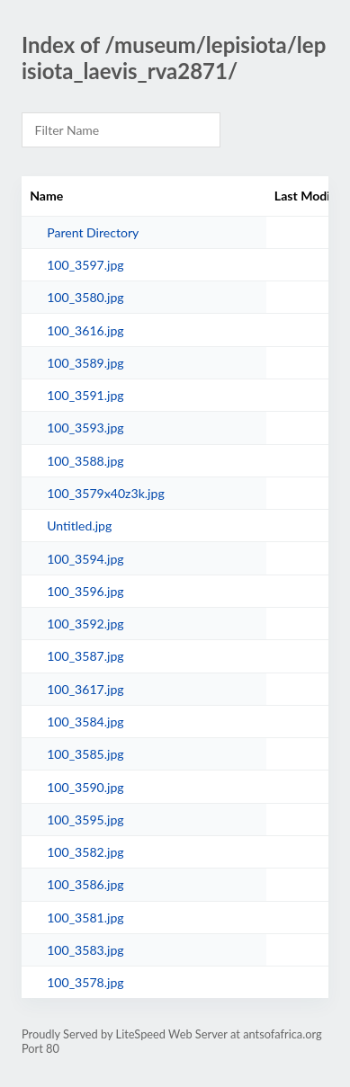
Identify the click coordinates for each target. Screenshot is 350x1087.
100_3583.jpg (85, 950)
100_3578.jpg (85, 982)
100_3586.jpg (85, 884)
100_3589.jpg (85, 362)
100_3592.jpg (85, 623)
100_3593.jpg (85, 427)
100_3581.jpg (85, 917)
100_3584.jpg (85, 721)
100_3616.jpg (85, 330)
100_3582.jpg (85, 852)
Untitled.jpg (79, 525)
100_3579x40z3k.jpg (106, 493)
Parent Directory (93, 232)
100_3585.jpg (85, 754)
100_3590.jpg (85, 787)
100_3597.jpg (85, 264)
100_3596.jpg (85, 591)
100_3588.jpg (85, 460)
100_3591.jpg (85, 395)
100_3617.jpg (85, 689)
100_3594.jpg (85, 558)
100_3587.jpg (85, 656)
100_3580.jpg (85, 297)
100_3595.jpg (85, 819)
